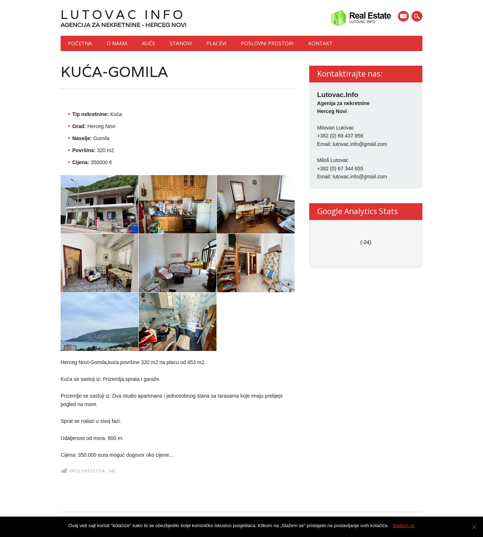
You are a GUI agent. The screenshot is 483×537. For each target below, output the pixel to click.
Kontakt (320, 43)
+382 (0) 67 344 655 (340, 168)
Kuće (148, 43)
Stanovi (181, 43)
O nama (117, 43)
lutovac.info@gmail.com (360, 144)
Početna (80, 43)
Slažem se (403, 525)
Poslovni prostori (267, 43)
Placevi (216, 43)
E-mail (404, 17)
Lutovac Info (123, 14)
